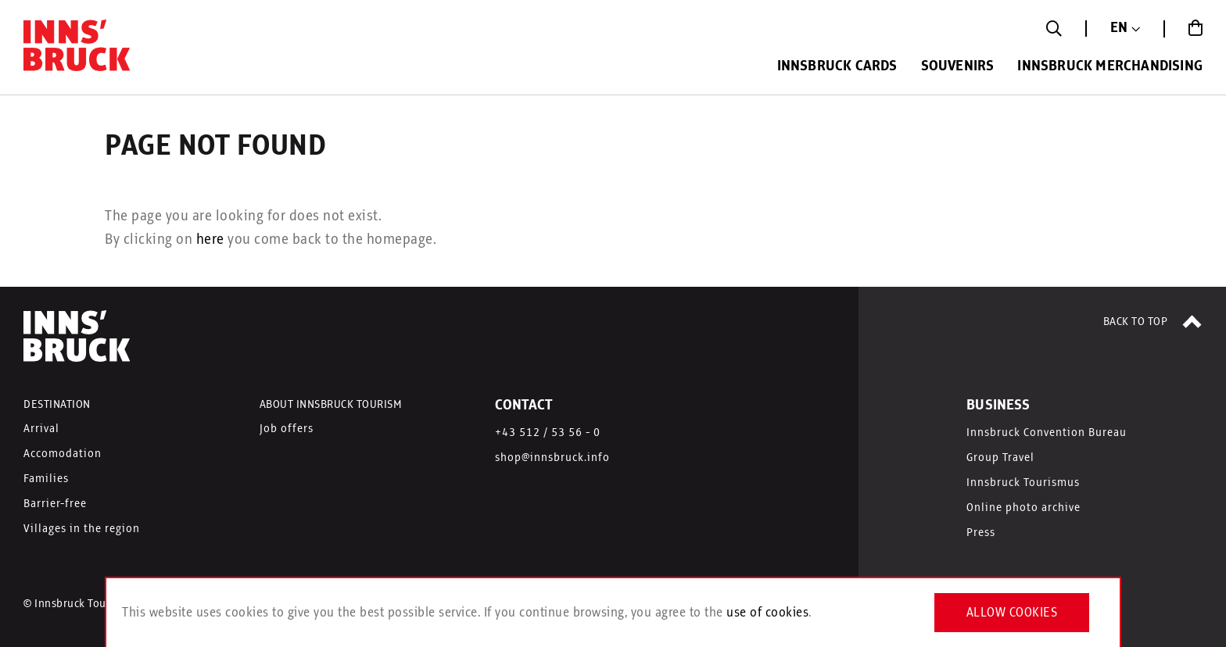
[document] (613, 612)
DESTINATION (57, 405)
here (210, 240)
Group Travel (1000, 458)
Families (46, 479)
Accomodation (62, 454)
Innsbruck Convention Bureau (1046, 433)
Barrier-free (55, 504)
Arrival (41, 429)
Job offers (287, 429)
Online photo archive (1023, 508)
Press (980, 533)
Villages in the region (81, 529)
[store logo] (78, 49)
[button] (1125, 28)
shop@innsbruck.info (552, 458)
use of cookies (767, 613)
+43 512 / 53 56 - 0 (547, 433)
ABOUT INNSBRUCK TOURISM (331, 405)
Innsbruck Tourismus (1023, 483)
